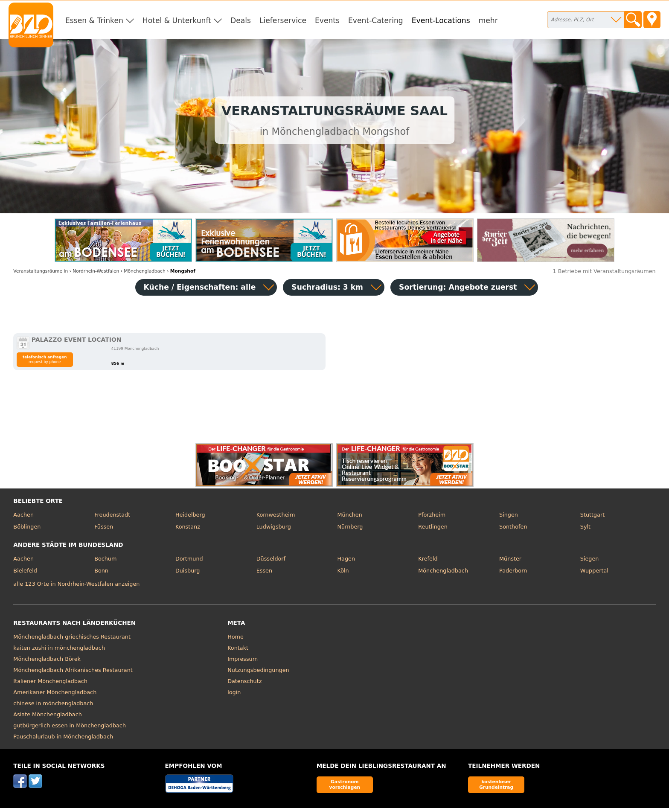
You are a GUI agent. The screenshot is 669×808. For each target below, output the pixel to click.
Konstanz (187, 526)
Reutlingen (433, 526)
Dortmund (189, 558)
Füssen (103, 526)
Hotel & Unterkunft (177, 20)
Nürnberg (350, 526)
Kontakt (237, 648)
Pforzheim (431, 515)
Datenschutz (244, 681)
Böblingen (27, 526)
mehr (488, 20)
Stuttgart (592, 515)
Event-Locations (441, 20)
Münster (510, 558)
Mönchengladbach (443, 570)
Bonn (101, 570)
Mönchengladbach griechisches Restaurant (72, 637)
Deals (240, 20)
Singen (508, 515)
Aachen (23, 515)
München (349, 515)
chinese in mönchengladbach (53, 703)
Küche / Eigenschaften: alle (200, 287)
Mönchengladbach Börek (47, 659)
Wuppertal (594, 570)
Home (235, 637)
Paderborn (513, 570)
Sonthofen (513, 526)
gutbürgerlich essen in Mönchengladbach (69, 725)
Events (327, 20)
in (40, 271)
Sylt (585, 526)
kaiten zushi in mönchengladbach (59, 648)
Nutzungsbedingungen (258, 670)
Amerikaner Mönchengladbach (54, 692)
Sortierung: (458, 287)
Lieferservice (282, 20)
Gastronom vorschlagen (345, 784)
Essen (264, 570)
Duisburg (187, 570)
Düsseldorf (270, 558)
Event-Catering (375, 20)
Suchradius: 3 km (327, 287)
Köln (343, 570)
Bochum (105, 558)
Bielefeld (25, 570)
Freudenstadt (112, 515)
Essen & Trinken (94, 20)
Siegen (589, 558)
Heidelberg (190, 515)
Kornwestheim (275, 515)
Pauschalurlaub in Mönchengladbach (63, 736)
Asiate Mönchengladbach (47, 714)
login (234, 692)
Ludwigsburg (273, 526)
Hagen (346, 558)
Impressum (242, 659)
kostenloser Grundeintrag (496, 784)
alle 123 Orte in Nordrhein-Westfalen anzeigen (76, 584)
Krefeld (427, 558)
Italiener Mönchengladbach (50, 681)
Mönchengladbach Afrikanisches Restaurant (72, 670)
